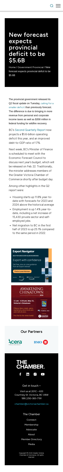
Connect (31, 419)
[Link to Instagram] (35, 375)
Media (31, 444)
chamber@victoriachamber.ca (31, 403)
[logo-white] (30, 364)
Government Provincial (30, 67)
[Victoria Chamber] (25, 5)
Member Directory (31, 439)
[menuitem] (51, 5)
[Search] (51, 5)
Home (12, 67)
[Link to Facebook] (20, 375)
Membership (31, 424)
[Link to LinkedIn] (27, 375)
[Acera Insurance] (15, 342)
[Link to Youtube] (42, 375)
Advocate (31, 429)
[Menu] (57, 5)
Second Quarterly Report (30, 130)
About (31, 434)
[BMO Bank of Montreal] (42, 342)
